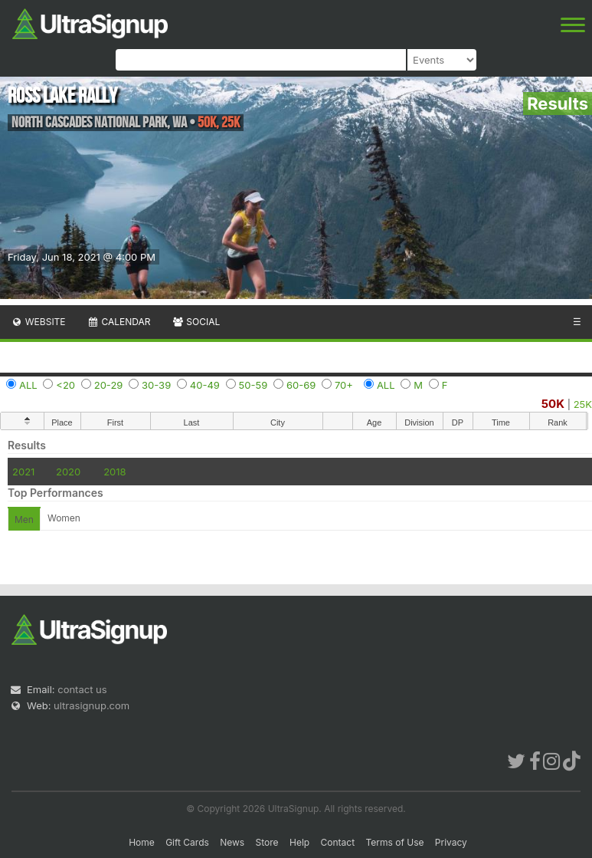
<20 (65, 385)
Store (267, 842)
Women (63, 518)
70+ (344, 385)
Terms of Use (394, 842)
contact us (81, 689)
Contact (338, 842)
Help (299, 842)
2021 (23, 471)
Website (38, 321)
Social (196, 321)
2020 (68, 471)
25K (583, 404)
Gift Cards (187, 842)
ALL (28, 385)
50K (552, 403)
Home (142, 842)
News (232, 842)
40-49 (205, 385)
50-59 (253, 385)
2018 (114, 471)
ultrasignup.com (91, 705)
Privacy (451, 842)
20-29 (108, 385)
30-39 (156, 385)
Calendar (119, 321)
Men (24, 519)
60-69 (301, 385)
